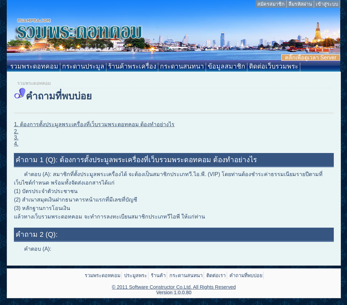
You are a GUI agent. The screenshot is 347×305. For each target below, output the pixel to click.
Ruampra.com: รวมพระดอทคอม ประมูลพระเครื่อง (173, 35)
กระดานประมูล (83, 66)
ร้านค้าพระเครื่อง (132, 66)
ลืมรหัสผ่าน (300, 4)
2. (16, 131)
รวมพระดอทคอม (34, 66)
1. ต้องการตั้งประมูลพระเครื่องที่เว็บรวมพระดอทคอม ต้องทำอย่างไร (94, 124)
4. (16, 144)
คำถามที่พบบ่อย (245, 275)
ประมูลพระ (135, 275)
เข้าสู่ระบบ (327, 4)
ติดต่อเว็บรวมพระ (273, 66)
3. (16, 137)
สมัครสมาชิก (271, 4)
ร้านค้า (158, 275)
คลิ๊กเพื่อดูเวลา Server (310, 57)
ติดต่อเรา (216, 275)
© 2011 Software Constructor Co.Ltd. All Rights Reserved (174, 287)
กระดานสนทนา (182, 66)
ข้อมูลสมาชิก (226, 66)
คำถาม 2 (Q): (37, 234)
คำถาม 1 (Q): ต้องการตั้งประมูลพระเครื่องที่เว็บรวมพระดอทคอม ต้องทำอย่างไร (136, 160)
